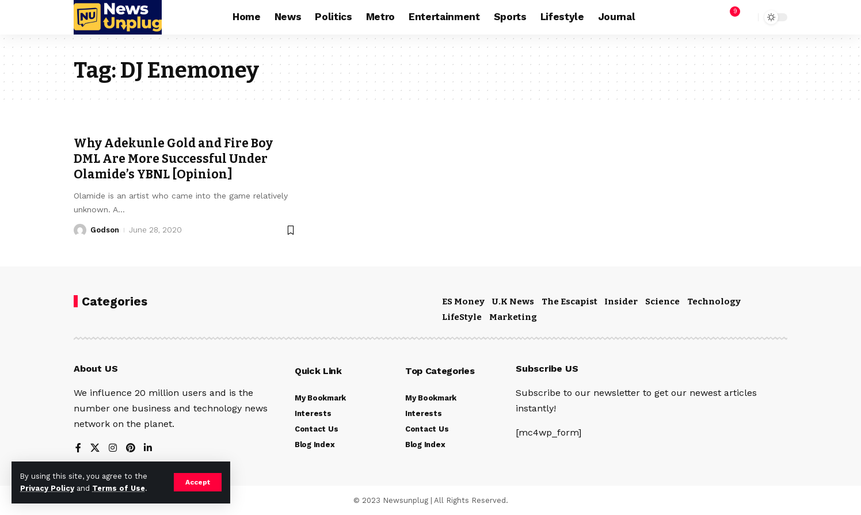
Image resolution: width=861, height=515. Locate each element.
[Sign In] (704, 17)
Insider (621, 301)
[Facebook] (78, 448)
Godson (104, 230)
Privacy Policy (47, 488)
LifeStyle (462, 317)
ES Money (463, 301)
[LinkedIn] (148, 448)
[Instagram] (113, 448)
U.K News (513, 301)
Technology (714, 301)
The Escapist (569, 301)
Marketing (513, 317)
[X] (95, 448)
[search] (746, 17)
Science (662, 301)
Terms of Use (118, 488)
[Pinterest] (130, 448)
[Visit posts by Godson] (80, 230)
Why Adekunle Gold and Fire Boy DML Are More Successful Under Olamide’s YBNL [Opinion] (173, 159)
